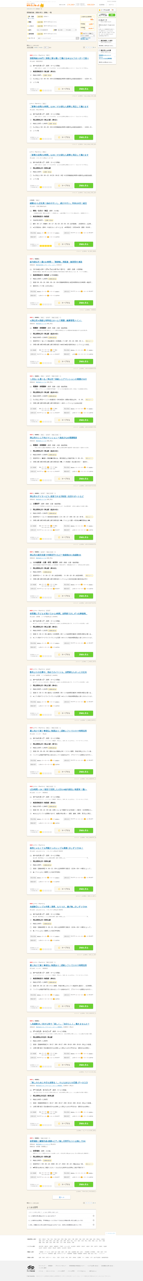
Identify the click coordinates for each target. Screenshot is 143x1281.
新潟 (68, 1240)
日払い (54, 1257)
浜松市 (83, 1246)
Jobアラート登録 (87, 33)
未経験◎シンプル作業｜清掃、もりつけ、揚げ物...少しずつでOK (58, 907)
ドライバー (102, 1253)
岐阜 (69, 1239)
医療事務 (70, 1253)
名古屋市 (73, 1246)
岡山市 (54, 1248)
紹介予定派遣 (97, 1257)
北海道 (103, 1239)
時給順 (40, 47)
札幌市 (105, 1246)
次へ (94, 47)
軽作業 (85, 1253)
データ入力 (47, 1252)
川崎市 (51, 1246)
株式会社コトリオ (41, 323)
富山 (72, 1240)
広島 (82, 1240)
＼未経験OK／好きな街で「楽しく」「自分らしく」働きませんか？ (59, 1024)
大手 (91, 1257)
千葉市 (61, 1246)
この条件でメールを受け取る (85, 38)
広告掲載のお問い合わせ (107, 1265)
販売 (102, 1252)
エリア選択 (31, 18)
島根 (93, 1240)
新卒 (70, 1257)
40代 (67, 1257)
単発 (43, 1257)
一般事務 (41, 1252)
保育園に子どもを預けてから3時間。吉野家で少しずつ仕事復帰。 (59, 614)
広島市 (49, 1248)
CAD (105, 1252)
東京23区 (41, 1246)
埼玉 (52, 1239)
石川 (75, 1240)
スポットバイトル (50, 1271)
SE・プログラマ (43, 1253)
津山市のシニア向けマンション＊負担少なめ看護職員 (53, 438)
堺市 (92, 1246)
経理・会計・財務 (55, 1252)
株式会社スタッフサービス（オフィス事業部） (49, 1027)
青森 (40, 1240)
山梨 (61, 1240)
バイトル (41, 1271)
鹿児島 (68, 1242)
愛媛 (40, 1242)
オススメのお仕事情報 (105, 57)
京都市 (100, 1246)
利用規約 (50, 1265)
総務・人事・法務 (65, 1252)
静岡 (76, 1239)
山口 (97, 1240)
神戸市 (96, 1246)
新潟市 (45, 1248)
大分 (61, 1242)
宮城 (47, 1240)
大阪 (80, 1239)
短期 (40, 1257)
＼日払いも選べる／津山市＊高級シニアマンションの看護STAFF (58, 379)
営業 (98, 1252)
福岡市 (59, 1248)
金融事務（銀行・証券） (78, 1252)
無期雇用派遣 (105, 1257)
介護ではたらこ (93, 1271)
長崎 (54, 1242)
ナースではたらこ (81, 1271)
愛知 (66, 1239)
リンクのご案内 (42, 1268)
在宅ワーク (48, 1257)
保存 (112, 15)
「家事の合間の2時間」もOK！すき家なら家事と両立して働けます (59, 106)
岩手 (43, 1240)
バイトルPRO (71, 1271)
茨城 (55, 1239)
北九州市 (64, 1248)
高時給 (74, 1257)
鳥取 (90, 1240)
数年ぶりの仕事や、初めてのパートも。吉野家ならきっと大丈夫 (58, 672)
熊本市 (69, 1248)
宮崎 (65, 1242)
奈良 (94, 1239)
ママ (83, 1257)
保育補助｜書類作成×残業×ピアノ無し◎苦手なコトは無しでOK (58, 1141)
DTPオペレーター (62, 1253)
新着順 (36, 47)
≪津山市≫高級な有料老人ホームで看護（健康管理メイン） (56, 320)
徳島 (104, 1240)
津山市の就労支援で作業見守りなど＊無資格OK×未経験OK (55, 555)
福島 (58, 1240)
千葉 (48, 1239)
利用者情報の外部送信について (76, 1265)
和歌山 (98, 1239)
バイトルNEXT (61, 1271)
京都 (87, 1239)
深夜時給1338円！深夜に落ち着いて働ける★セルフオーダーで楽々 (59, 58)
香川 (100, 1240)
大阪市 (87, 1246)
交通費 (79, 1257)
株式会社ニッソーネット (43, 1144)
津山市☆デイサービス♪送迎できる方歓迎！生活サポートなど (57, 496)
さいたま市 (67, 1246)
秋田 (51, 1240)
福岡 (47, 1242)
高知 (43, 1242)
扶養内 (87, 1257)
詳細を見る (83, 89)
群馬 (62, 1239)
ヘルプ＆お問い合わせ (92, 1265)
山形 (54, 1240)
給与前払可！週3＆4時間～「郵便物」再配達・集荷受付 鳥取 (56, 262)
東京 (40, 1239)
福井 (79, 1240)
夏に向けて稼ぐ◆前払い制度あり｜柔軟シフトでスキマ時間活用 (58, 731)
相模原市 (56, 1246)
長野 (65, 1240)
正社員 (62, 1257)
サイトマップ (42, 1265)
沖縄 (73, 1242)
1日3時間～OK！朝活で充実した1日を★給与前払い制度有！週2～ (58, 789)
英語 (58, 1257)
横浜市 (46, 1246)
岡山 (86, 1240)
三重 (73, 1239)
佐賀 (51, 1242)
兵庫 (84, 1239)
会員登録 (101, 4)
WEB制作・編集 (52, 1253)
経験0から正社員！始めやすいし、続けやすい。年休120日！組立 (58, 203)
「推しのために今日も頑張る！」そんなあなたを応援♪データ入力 (59, 1082)
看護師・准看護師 (77, 1253)
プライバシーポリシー (60, 1265)
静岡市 (78, 1246)
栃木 (59, 1239)
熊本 (58, 1242)
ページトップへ (111, 1233)
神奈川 (44, 1239)
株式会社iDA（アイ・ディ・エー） (46, 265)
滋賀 (91, 1239)
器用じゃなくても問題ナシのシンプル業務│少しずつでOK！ (56, 848)
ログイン (111, 4)
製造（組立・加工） (93, 1253)
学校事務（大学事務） (90, 1252)
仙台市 (40, 1248)
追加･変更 (40, 16)
